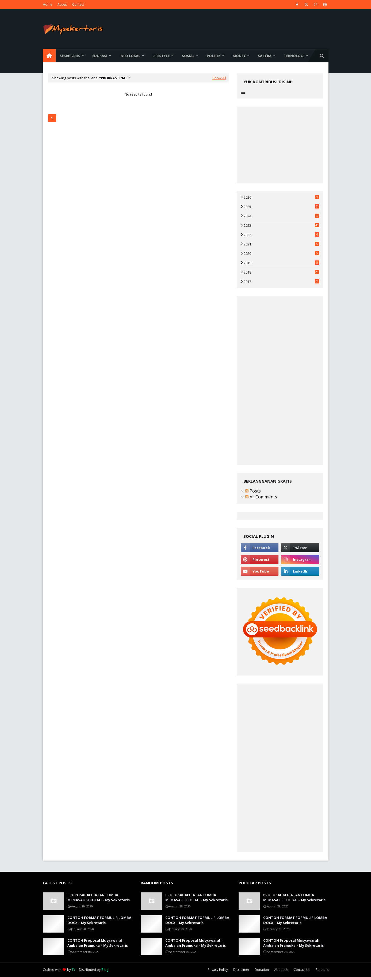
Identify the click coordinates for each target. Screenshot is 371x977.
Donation (262, 969)
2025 (281, 206)
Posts (253, 491)
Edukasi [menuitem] (99, 55)
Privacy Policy (218, 969)
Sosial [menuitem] (188, 55)
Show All (219, 77)
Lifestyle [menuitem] (161, 55)
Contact (78, 4)
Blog (104, 969)
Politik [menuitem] (213, 55)
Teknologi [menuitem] (294, 55)
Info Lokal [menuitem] (130, 55)
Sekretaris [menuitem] (70, 55)
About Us (281, 969)
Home (47, 4)
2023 (281, 225)
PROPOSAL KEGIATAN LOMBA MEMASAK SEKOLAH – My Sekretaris (98, 897)
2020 (281, 253)
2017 (281, 281)
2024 (281, 216)
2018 (281, 272)
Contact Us (302, 969)
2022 (281, 234)
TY (73, 969)
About (62, 4)
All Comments (261, 497)
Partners (322, 969)
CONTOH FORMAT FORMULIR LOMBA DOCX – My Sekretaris (99, 920)
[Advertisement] (138, 167)
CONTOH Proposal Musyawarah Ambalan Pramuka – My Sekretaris (97, 943)
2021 (281, 244)
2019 (281, 262)
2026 (281, 197)
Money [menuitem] (239, 55)
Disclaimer (241, 969)
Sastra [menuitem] (264, 55)
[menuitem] (49, 55)
